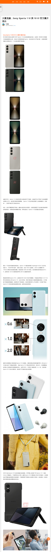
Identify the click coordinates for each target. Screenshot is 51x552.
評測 (17, 1)
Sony (15, 25)
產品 (24, 1)
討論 (21, 1)
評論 (48, 539)
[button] (37, 1)
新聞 (13, 1)
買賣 (28, 1)
